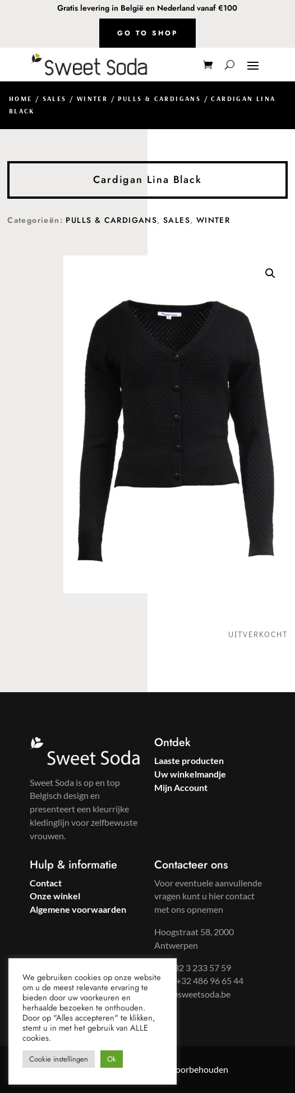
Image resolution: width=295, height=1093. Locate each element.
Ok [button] (111, 1059)
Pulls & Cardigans (159, 98)
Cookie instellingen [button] (58, 1059)
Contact (46, 882)
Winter (92, 98)
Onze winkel (55, 895)
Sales (55, 98)
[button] (270, 273)
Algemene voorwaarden (78, 909)
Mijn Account (181, 787)
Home (21, 98)
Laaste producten (189, 760)
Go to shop (147, 33)
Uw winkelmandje (190, 774)
